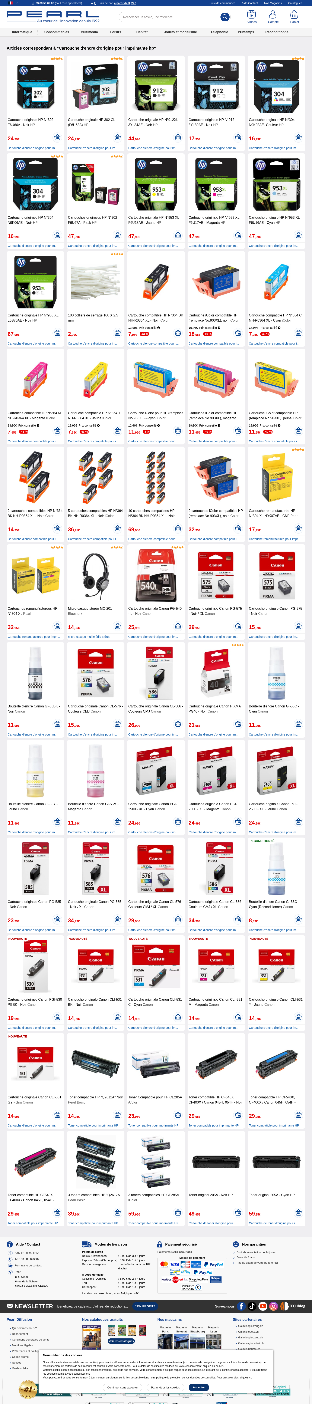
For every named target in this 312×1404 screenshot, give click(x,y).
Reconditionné (276, 32)
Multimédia (89, 32)
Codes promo (20, 1356)
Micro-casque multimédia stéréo (89, 636)
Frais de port (117, 3)
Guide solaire (20, 1368)
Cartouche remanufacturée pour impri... (275, 539)
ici (250, 1377)
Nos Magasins (273, 3)
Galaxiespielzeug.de (250, 1326)
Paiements (174, 1251)
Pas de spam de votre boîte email (257, 1262)
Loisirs (115, 32)
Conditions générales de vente (31, 1339)
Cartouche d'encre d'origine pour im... (32, 148)
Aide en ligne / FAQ (27, 1252)
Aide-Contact (250, 3)
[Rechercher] (225, 17)
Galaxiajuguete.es (249, 1349)
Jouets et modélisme (180, 32)
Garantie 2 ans (246, 1257)
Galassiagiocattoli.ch (251, 1343)
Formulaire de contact (28, 1265)
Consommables (56, 32)
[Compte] (273, 17)
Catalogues (295, 3)
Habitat (142, 32)
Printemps (246, 32)
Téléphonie (219, 32)
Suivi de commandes (222, 3)
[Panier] (294, 17)
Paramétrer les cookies (165, 1387)
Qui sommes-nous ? (24, 1328)
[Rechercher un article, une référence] (175, 17)
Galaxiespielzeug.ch (250, 1337)
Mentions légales (22, 1345)
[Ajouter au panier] (57, 137)
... (300, 32)
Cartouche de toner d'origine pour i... (213, 1223)
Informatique (22, 32)
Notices (16, 1362)
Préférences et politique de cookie (33, 1351)
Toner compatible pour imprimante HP (93, 1125)
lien (221, 1366)
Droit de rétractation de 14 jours (256, 1252)
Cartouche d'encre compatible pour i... (153, 343)
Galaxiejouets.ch (248, 1331)
